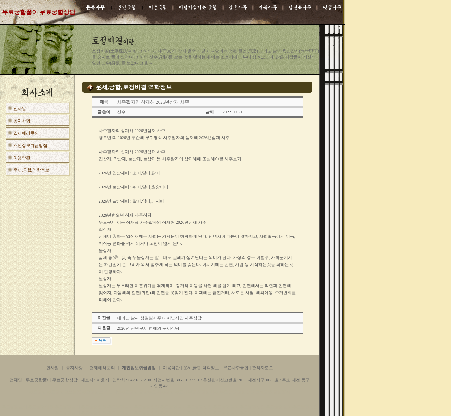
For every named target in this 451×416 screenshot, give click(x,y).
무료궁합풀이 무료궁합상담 (28, 406)
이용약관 (21, 157)
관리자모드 (262, 367)
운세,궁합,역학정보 (31, 170)
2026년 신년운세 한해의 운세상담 (148, 328)
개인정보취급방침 (30, 145)
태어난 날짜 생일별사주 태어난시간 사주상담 (159, 318)
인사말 (19, 108)
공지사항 (21, 120)
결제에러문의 (26, 133)
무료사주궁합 (235, 367)
